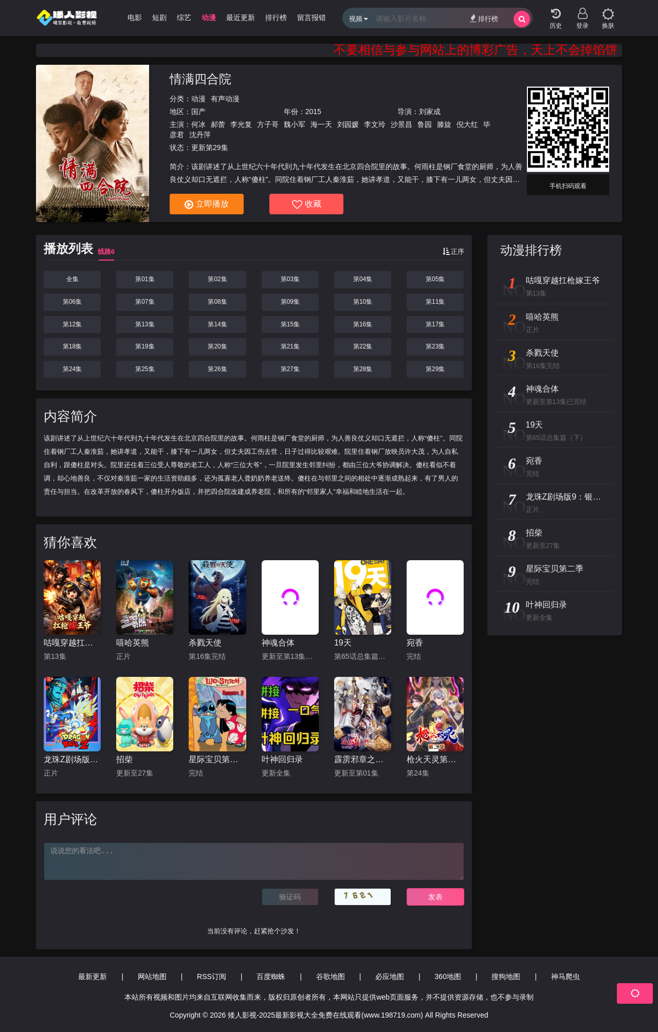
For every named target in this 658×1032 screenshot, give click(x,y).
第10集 (362, 301)
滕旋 (444, 124)
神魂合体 (278, 642)
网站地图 (152, 976)
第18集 (72, 346)
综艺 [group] (184, 17)
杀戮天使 (205, 642)
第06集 (72, 301)
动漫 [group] (209, 17)
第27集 (290, 369)
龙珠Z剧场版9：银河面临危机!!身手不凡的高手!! (72, 759)
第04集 (362, 279)
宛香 (415, 642)
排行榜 (484, 18)
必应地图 (389, 976)
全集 (72, 279)
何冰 (198, 124)
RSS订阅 (211, 976)
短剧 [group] (159, 17)
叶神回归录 (282, 759)
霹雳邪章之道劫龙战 (362, 759)
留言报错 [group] (311, 17)
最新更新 (92, 976)
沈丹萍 (200, 135)
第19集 (144, 346)
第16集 (362, 324)
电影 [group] (134, 17)
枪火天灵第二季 (435, 759)
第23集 (435, 346)
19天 (343, 642)
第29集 (435, 369)
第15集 (290, 324)
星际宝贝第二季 (217, 759)
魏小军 (294, 124)
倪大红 (467, 124)
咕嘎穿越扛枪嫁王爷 (72, 642)
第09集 (290, 301)
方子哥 (268, 124)
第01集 (144, 279)
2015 (313, 111)
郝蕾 (218, 124)
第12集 (72, 324)
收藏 (306, 204)
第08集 (217, 301)
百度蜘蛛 (271, 976)
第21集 (290, 346)
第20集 (217, 346)
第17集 (435, 324)
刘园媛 (348, 124)
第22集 (362, 346)
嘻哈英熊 (132, 642)
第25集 (144, 369)
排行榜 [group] (276, 17)
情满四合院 (200, 79)
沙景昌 (401, 124)
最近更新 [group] (240, 17)
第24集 (72, 369)
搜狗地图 (505, 976)
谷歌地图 (330, 976)
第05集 (435, 279)
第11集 (435, 301)
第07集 (144, 301)
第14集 (217, 324)
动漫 (198, 99)
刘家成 (430, 111)
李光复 (241, 124)
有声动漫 (225, 99)
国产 (198, 111)
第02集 (217, 279)
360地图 (448, 976)
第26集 (217, 369)
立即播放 (207, 204)
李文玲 (375, 124)
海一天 (321, 124)
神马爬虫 (565, 976)
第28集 (362, 369)
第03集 (290, 279)
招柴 (124, 759)
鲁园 (424, 124)
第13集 (144, 324)
